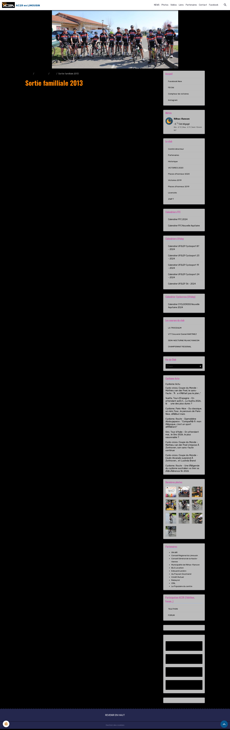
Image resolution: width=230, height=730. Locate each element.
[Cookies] (6, 724)
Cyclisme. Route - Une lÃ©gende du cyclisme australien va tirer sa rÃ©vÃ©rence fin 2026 (182, 469)
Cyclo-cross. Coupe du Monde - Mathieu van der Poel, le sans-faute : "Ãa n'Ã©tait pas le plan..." (183, 392)
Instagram (173, 100)
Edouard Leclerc (178, 572)
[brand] (21, 5)
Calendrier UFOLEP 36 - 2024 (182, 284)
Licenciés (172, 193)
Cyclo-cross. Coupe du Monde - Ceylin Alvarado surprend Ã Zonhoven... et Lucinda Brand (181, 459)
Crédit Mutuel (177, 578)
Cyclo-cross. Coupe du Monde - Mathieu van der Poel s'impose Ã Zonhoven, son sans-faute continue (182, 447)
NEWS (156, 5)
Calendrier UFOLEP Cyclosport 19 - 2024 (183, 267)
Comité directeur (176, 149)
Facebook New (175, 81)
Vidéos (173, 5)
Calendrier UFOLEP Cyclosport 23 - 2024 (183, 258)
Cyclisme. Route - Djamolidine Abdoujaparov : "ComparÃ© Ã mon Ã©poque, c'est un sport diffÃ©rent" (183, 424)
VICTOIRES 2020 (176, 168)
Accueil (28, 73)
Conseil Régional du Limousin (184, 556)
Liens (181, 5)
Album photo (41, 73)
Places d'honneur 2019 (179, 187)
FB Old (171, 87)
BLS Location (177, 569)
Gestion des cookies (115, 726)
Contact (203, 5)
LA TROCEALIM (175, 328)
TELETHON (173, 610)
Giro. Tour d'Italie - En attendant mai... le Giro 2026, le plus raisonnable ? (182, 436)
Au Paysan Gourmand (181, 575)
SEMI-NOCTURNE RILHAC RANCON (183, 341)
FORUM (171, 616)
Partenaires (191, 5)
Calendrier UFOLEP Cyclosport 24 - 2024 (183, 276)
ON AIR (174, 553)
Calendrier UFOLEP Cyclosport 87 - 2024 (183, 248)
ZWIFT (171, 199)
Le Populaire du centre (181, 587)
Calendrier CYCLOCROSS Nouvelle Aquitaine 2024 (183, 306)
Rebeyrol (175, 581)
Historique (173, 162)
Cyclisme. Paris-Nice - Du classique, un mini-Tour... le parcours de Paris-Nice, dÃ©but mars (183, 412)
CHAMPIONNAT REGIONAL (180, 347)
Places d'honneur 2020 (179, 174)
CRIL (173, 584)
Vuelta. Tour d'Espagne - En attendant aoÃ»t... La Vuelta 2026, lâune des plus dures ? (183, 402)
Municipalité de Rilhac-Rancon (185, 566)
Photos (164, 5)
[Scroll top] (224, 724)
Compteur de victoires (178, 94)
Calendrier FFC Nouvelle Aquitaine (184, 226)
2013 (52, 73)
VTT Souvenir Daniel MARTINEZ (182, 335)
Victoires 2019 (175, 181)
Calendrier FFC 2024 (177, 220)
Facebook (213, 5)
